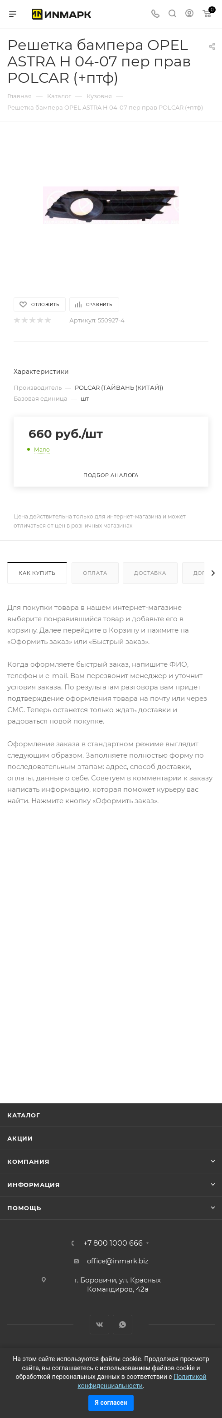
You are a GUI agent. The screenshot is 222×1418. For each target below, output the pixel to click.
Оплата (95, 573)
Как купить (37, 573)
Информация (33, 1184)
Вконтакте (99, 1324)
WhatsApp (122, 1324)
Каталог (23, 1115)
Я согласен (111, 1402)
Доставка (150, 573)
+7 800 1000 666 (113, 1243)
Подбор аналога (111, 475)
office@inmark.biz (118, 1261)
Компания (28, 1161)
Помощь (24, 1208)
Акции (20, 1138)
